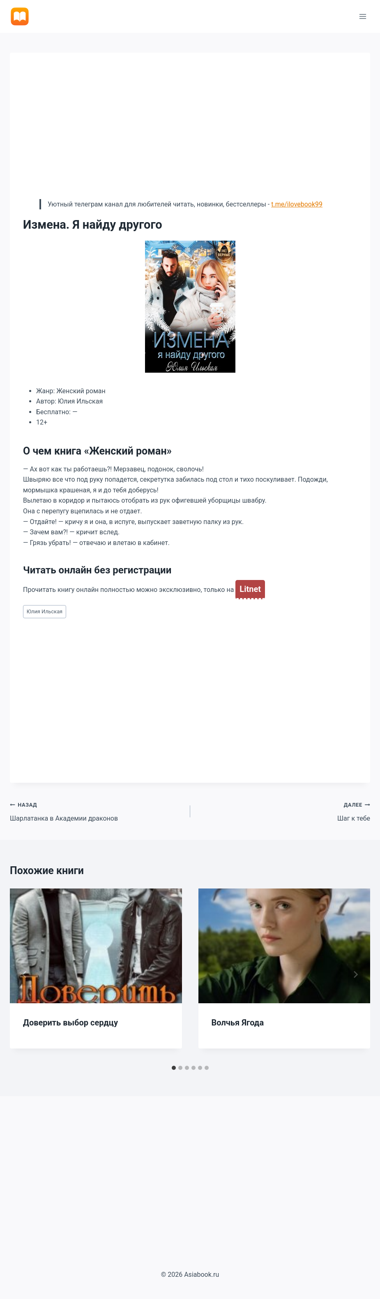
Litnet (250, 589)
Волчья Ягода (238, 1023)
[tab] (174, 1068)
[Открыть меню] (362, 16)
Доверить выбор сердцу (70, 1023)
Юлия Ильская (44, 611)
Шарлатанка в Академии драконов (97, 810)
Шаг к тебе (284, 810)
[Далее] (355, 974)
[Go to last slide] (24, 974)
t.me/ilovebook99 (296, 204)
